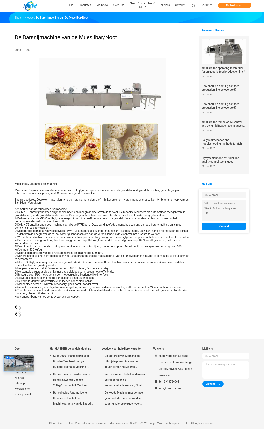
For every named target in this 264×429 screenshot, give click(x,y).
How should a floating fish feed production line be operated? (221, 88)
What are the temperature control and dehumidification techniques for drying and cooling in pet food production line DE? (224, 124)
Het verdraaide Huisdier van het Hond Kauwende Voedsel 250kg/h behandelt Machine (72, 380)
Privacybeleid (23, 394)
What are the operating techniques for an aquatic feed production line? (223, 70)
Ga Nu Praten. (234, 5)
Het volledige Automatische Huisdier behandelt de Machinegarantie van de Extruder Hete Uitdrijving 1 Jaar (73, 398)
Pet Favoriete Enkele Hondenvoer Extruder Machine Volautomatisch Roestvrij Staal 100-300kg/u (125, 380)
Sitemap (20, 383)
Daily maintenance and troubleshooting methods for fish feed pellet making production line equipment (222, 142)
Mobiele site (22, 388)
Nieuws (19, 377)
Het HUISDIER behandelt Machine (70, 348)
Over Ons (20, 372)
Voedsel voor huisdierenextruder (122, 348)
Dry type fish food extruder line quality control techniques (220, 159)
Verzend (224, 226)
